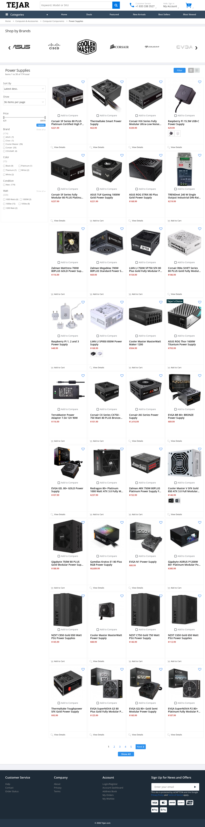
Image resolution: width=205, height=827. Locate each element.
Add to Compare (69, 115)
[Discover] (181, 802)
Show (6, 96)
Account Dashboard (112, 788)
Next (139, 746)
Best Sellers (164, 14)
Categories (17, 14)
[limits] (24, 102)
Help (7, 784)
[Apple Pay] (155, 810)
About (57, 784)
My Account (173, 5)
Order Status (12, 791)
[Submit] (195, 787)
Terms (57, 791)
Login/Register (110, 784)
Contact (9, 788)
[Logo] (18, 7)
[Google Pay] (164, 810)
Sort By (7, 83)
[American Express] (173, 802)
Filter (179, 70)
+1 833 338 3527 (145, 6)
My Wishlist (108, 799)
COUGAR (11, 151)
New (10, 184)
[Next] (196, 47)
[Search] (116, 5)
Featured (114, 14)
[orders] (24, 89)
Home (64, 14)
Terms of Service (175, 795)
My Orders (108, 795)
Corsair (11, 147)
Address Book (109, 791)
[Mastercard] (164, 802)
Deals (89, 14)
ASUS (10, 137)
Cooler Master (14, 144)
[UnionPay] (190, 802)
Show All (126, 754)
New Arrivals (139, 14)
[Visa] (155, 802)
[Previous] (9, 47)
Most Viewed (189, 14)
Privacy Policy (157, 795)
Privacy (57, 788)
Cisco (10, 140)
